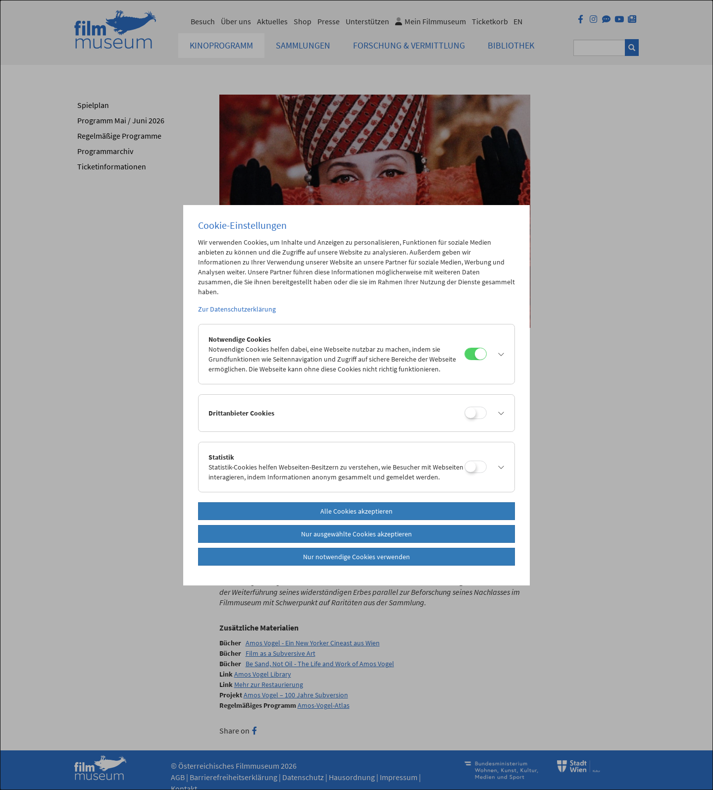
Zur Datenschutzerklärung (237, 309)
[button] (498, 354)
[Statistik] (475, 467)
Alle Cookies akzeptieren (356, 511)
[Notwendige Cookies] (475, 354)
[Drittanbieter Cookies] (475, 413)
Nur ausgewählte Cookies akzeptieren (356, 533)
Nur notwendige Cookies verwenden (356, 556)
